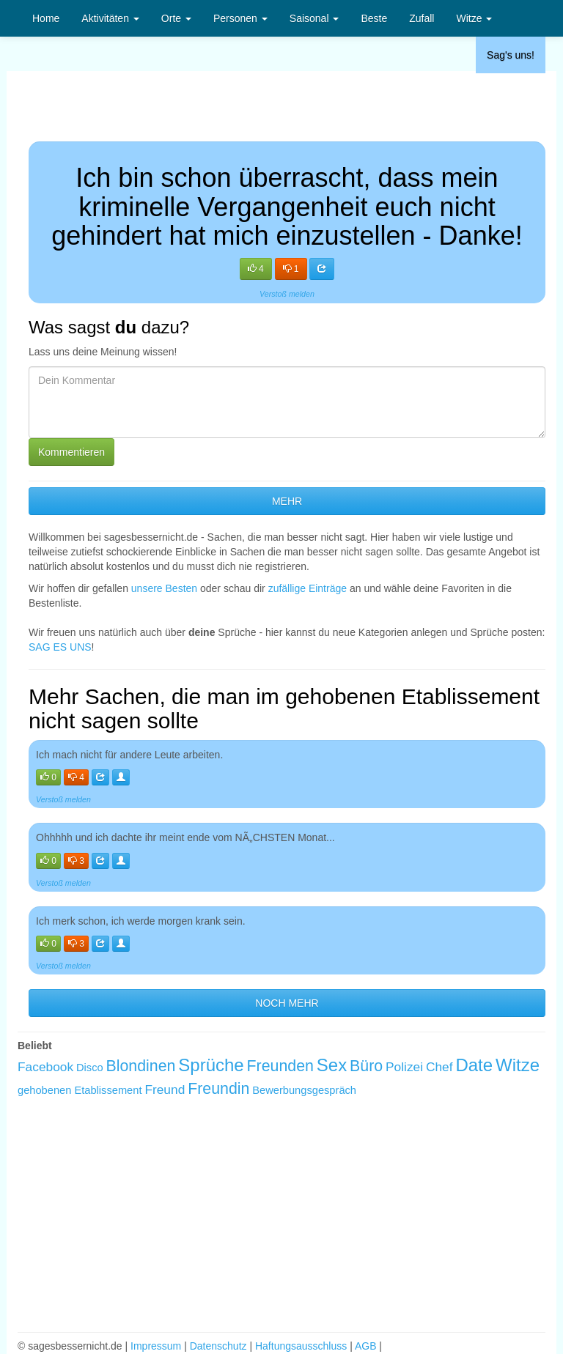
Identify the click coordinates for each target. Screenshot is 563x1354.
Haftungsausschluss (301, 1346)
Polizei (404, 1066)
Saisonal (314, 18)
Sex (332, 1065)
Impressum (155, 1346)
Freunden (280, 1066)
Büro (366, 1066)
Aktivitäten (110, 18)
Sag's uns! (510, 55)
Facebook (45, 1066)
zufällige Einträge (307, 588)
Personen (240, 18)
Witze (474, 18)
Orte (176, 18)
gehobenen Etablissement (79, 1090)
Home (45, 18)
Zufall (421, 18)
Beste (374, 18)
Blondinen (141, 1066)
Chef (439, 1066)
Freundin (218, 1089)
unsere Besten (164, 588)
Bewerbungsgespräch (304, 1090)
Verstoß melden (287, 293)
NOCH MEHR (286, 1003)
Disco (89, 1067)
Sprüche (210, 1065)
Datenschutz (218, 1346)
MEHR (287, 501)
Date (474, 1065)
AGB (366, 1346)
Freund (164, 1089)
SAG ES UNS (60, 647)
